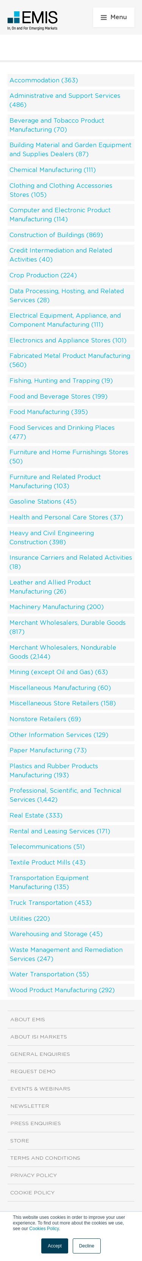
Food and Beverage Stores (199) (58, 397)
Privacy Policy (33, 1175)
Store (19, 1141)
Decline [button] (86, 1246)
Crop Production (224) (43, 276)
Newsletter (29, 1106)
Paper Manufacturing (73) (48, 751)
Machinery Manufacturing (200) (56, 607)
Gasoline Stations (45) (42, 502)
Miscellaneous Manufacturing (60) (60, 688)
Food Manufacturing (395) (48, 412)
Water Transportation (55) (49, 975)
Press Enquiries (35, 1123)
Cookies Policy (44, 1228)
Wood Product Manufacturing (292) (62, 990)
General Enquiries (40, 1054)
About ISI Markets (38, 1037)
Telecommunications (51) (47, 847)
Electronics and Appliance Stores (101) (67, 341)
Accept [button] (55, 1246)
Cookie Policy (32, 1193)
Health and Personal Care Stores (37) (66, 518)
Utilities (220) (29, 919)
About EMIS (27, 1019)
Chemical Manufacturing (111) (52, 170)
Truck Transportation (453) (50, 903)
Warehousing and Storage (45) (56, 934)
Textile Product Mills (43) (47, 863)
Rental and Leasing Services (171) (59, 831)
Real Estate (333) (35, 816)
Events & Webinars (40, 1089)
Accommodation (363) (43, 81)
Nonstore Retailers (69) (45, 719)
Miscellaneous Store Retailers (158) (62, 704)
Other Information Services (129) (58, 735)
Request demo (33, 1071)
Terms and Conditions (45, 1158)
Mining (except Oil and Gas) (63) (58, 672)
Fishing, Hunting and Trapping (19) (61, 381)
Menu (114, 17)
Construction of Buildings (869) (56, 235)
